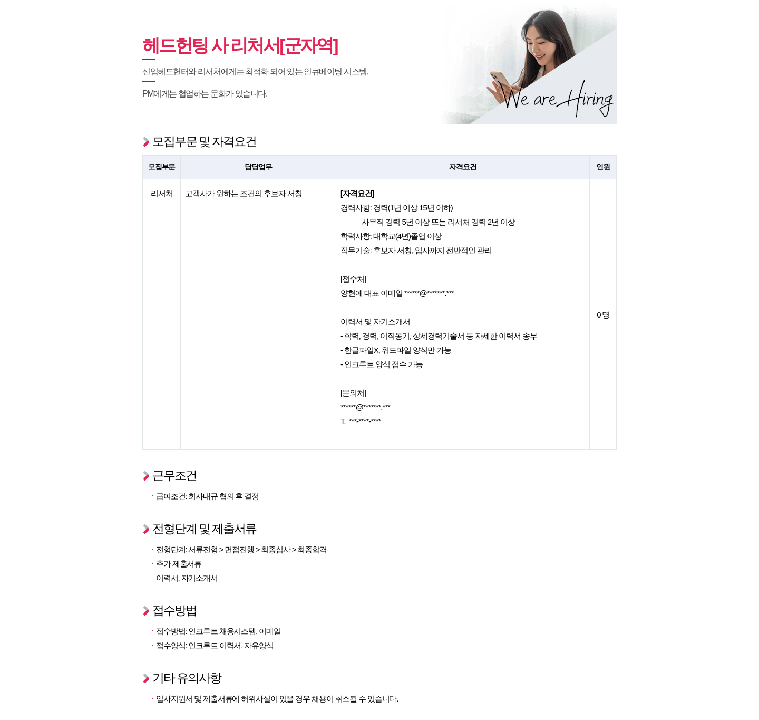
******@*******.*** (429, 293)
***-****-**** (365, 421)
